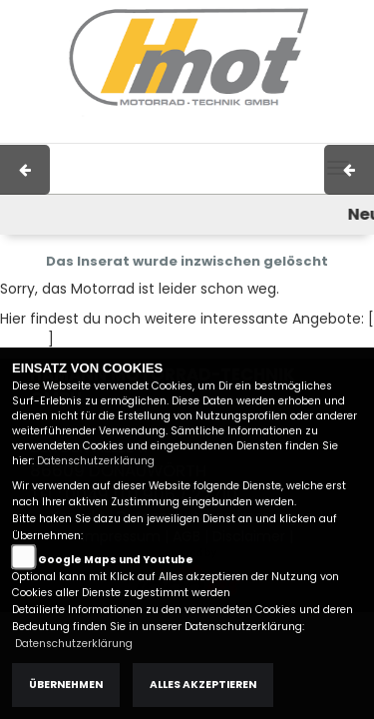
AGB (199, 133)
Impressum (131, 133)
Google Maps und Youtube (115, 559)
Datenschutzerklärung (96, 460)
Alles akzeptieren (203, 684)
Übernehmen (66, 684)
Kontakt (255, 133)
